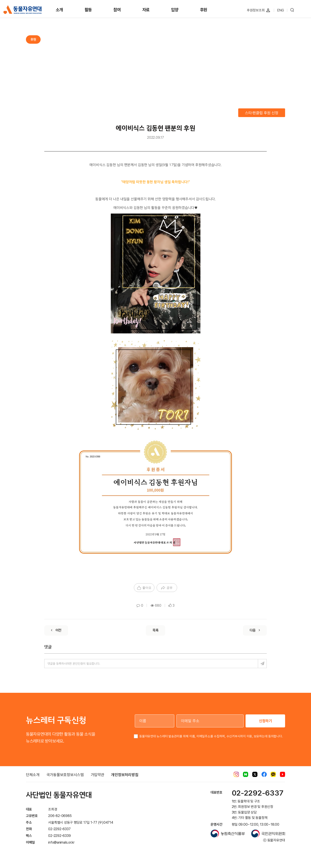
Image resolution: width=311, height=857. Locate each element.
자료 (146, 9)
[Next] (255, 630)
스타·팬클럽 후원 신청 (261, 113)
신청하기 (265, 721)
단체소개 (33, 774)
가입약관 (97, 774)
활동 (88, 9)
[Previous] (56, 630)
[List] (155, 630)
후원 (203, 9)
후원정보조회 (256, 10)
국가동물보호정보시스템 (65, 774)
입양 (174, 9)
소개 (59, 9)
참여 (117, 9)
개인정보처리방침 (124, 774)
